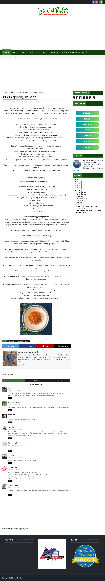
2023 (76, 186)
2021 (76, 190)
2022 (76, 188)
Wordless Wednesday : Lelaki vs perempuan (86, 207)
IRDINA (11, 455)
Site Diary (28, 57)
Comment (63, 346)
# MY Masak (11, 341)
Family (60, 52)
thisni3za (11, 415)
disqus (36, 380)
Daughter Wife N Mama (30, 52)
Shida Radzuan (13, 402)
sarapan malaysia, (34, 101)
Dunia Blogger (48, 52)
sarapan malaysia (22, 92)
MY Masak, (25, 101)
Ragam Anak (8, 57)
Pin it (46, 346)
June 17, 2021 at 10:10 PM (15, 457)
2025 (76, 182)
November (80, 194)
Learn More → (77, 170)
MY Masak (69, 52)
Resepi (19, 57)
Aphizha (11, 427)
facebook (58, 380)
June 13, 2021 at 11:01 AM (15, 445)
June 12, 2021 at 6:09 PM (15, 390)
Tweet (12, 346)
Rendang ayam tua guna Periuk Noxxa (88, 210)
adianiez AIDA (13, 467)
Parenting (80, 52)
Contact (38, 57)
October (79, 196)
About (14, 52)
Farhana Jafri (13, 443)
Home (7, 52)
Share (29, 346)
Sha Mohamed (13, 485)
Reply (10, 398)
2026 (76, 180)
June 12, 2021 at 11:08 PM (15, 429)
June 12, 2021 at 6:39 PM (15, 404)
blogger (13, 380)
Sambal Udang (81, 212)
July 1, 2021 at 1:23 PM (14, 487)
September (80, 198)
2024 (76, 184)
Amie (10, 388)
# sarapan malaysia (23, 341)
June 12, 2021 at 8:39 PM (15, 417)
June (78, 204)
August (79, 200)
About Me (78, 156)
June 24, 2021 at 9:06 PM (15, 469)
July (78, 202)
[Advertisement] (52, 33)
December (80, 192)
